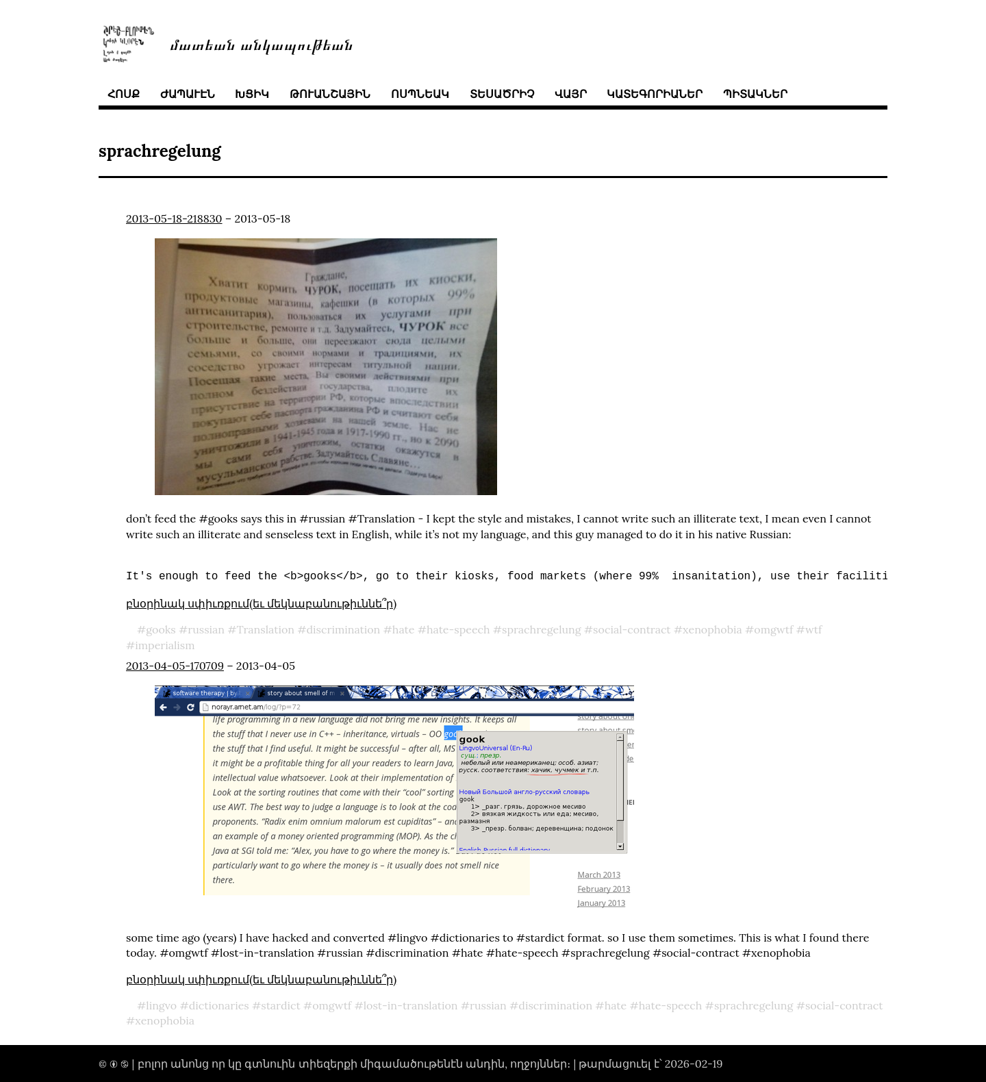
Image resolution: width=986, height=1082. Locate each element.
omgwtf (773, 629)
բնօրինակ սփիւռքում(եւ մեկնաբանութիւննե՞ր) (261, 603)
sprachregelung (541, 629)
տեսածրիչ (502, 94)
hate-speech (458, 629)
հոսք (124, 94)
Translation (265, 629)
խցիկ (252, 94)
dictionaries (219, 1005)
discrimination (344, 629)
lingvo (161, 1005)
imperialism (164, 645)
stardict (280, 1005)
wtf (813, 629)
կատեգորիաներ (655, 94)
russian (206, 629)
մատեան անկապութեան (261, 43)
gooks (161, 629)
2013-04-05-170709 (175, 665)
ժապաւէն (187, 94)
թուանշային (330, 94)
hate (403, 629)
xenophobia (712, 629)
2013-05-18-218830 (174, 218)
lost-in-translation (411, 1005)
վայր (571, 94)
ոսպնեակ (420, 94)
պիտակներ (755, 94)
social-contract (631, 629)
